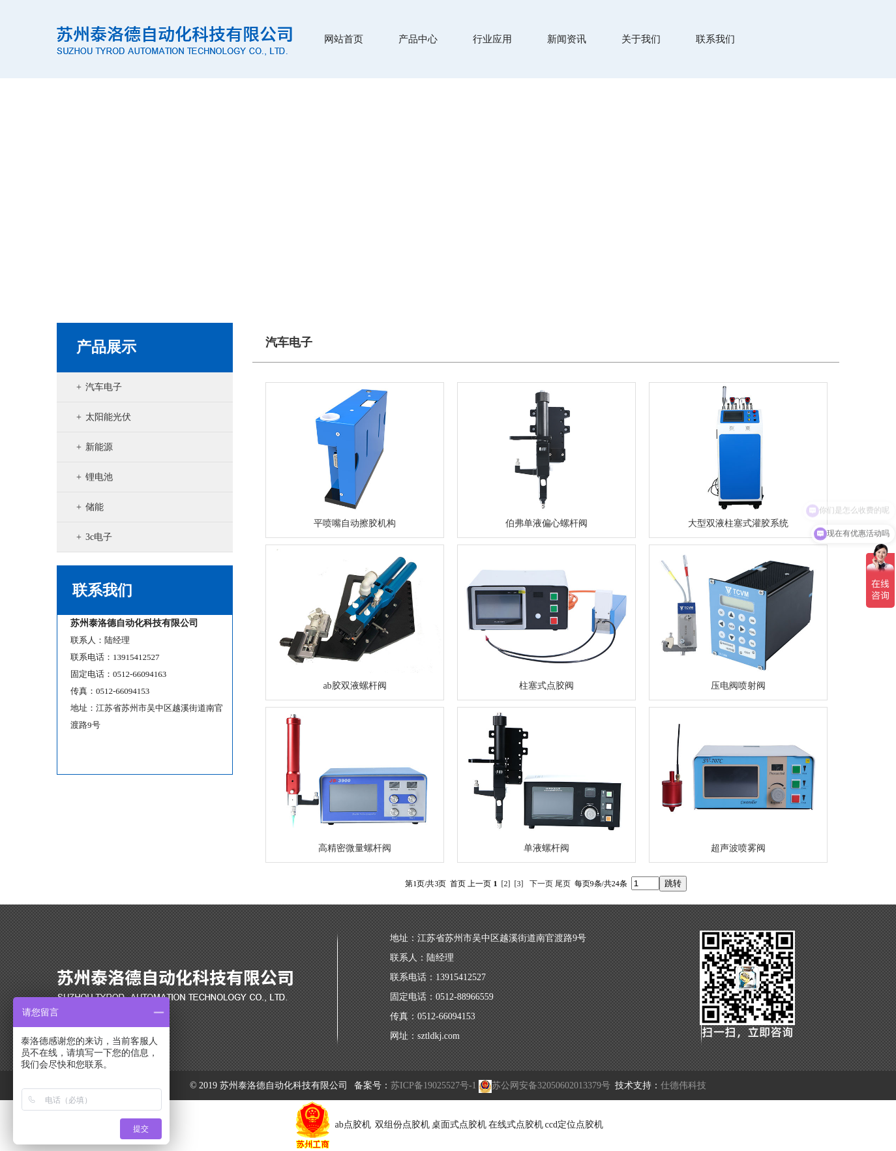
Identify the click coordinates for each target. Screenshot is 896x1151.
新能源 (99, 447)
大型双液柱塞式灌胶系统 (738, 523)
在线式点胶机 (515, 1124)
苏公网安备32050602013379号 (544, 1085)
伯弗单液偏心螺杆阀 (546, 523)
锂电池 (99, 477)
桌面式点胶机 (459, 1124)
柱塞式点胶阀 (546, 686)
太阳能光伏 (108, 417)
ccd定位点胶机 (574, 1124)
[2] (506, 883)
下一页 (541, 883)
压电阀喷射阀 (738, 686)
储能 (94, 507)
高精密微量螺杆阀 (354, 848)
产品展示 (106, 347)
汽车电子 (103, 387)
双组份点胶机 (402, 1124)
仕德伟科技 (683, 1085)
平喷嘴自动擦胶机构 (355, 523)
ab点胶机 (354, 1124)
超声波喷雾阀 (738, 848)
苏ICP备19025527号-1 (433, 1085)
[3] (519, 883)
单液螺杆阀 (546, 848)
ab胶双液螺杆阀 (354, 686)
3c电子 (98, 537)
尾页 (563, 883)
